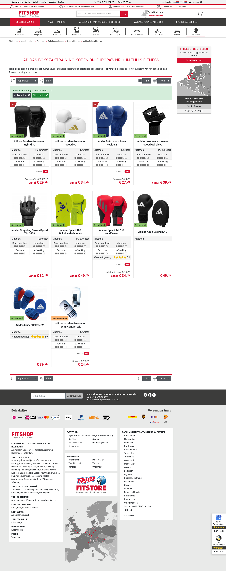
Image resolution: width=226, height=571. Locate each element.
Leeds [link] (23, 489)
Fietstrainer (129, 481)
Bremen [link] (36, 463)
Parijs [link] (19, 522)
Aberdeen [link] (15, 489)
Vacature (52, 2)
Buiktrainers (129, 496)
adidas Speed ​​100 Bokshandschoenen (70, 234)
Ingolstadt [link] (34, 470)
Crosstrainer (129, 435)
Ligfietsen (128, 474)
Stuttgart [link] (37, 479)
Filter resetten (40, 97)
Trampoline (129, 453)
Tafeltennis (129, 457)
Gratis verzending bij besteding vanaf (81, 6)
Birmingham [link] (32, 489)
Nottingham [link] (44, 493)
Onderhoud (97, 467)
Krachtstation (130, 449)
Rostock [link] (46, 476)
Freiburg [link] (50, 467)
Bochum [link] (45, 460)
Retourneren (74, 446)
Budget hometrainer (133, 478)
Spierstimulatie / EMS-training (137, 506)
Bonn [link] (51, 460)
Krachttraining (56, 24)
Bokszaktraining (73, 43)
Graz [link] (13, 500)
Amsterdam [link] (16, 450)
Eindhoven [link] (48, 450)
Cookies (72, 439)
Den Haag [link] (38, 450)
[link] (194, 79)
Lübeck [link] (37, 473)
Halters (127, 467)
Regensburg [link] (36, 476)
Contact (61, 2)
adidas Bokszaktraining (92, 43)
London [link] (23, 493)
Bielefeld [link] (36, 460)
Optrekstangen (131, 503)
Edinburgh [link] (53, 489)
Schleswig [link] (28, 479)
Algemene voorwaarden (79, 435)
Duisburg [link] (26, 467)
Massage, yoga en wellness (148, 24)
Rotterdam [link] (28, 453)
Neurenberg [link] (25, 476)
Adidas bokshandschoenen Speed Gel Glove (152, 145)
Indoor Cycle (129, 464)
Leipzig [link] (29, 473)
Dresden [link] (54, 463)
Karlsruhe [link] (44, 470)
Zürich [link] (35, 507)
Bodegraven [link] (28, 450)
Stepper (127, 485)
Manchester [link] (33, 493)
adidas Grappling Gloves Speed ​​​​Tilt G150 (30, 234)
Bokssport (41, 43)
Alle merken (129, 516)
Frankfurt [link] (41, 467)
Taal (183, 2)
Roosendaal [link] (16, 453)
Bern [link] (19, 507)
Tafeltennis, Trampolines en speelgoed (99, 24)
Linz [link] (39, 500)
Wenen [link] (53, 500)
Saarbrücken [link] (17, 479)
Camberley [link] (43, 489)
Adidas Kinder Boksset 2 (29, 327)
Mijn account (195, 2)
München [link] (55, 473)
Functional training (132, 492)
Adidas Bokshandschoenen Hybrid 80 (29, 145)
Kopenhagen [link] (17, 530)
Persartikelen (98, 460)
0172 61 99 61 (194, 111)
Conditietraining (25, 24)
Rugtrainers (129, 499)
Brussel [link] (25, 515)
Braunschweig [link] (25, 463)
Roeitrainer (129, 446)
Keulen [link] (22, 473)
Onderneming (17, 2)
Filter (48, 82)
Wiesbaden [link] (47, 479)
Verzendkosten (75, 442)
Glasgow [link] (15, 493)
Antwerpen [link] (16, 515)
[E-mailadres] (48, 396)
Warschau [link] (15, 537)
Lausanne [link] (26, 507)
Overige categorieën (187, 24)
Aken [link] (13, 460)
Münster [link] (15, 476)
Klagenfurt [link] (31, 500)
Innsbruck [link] (21, 500)
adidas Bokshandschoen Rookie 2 (112, 145)
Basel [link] (13, 507)
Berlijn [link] (29, 460)
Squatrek (128, 488)
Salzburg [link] (45, 500)
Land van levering (170, 2)
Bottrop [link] (14, 463)
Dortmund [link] (45, 463)
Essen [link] (33, 467)
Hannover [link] (25, 470)
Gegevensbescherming (102, 435)
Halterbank (129, 460)
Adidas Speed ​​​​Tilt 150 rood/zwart (111, 234)
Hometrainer (129, 439)
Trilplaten (128, 510)
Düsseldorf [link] (16, 467)
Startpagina (13, 43)
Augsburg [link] (21, 460)
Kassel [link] (53, 470)
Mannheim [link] (45, 473)
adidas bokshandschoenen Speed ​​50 (70, 145)
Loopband (128, 442)
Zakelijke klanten (40, 2)
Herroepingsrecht (100, 442)
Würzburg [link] (15, 482)
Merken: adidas (22, 97)
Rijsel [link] (13, 522)
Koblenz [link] (15, 473)
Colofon (28, 2)
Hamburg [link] (15, 470)
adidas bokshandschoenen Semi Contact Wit (70, 327)
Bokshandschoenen (56, 43)
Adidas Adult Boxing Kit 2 (152, 233)
